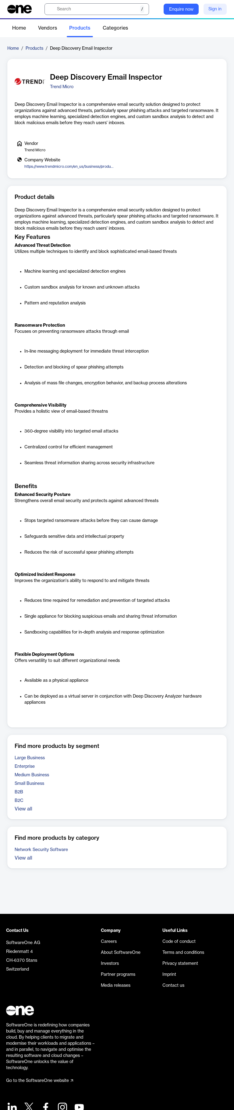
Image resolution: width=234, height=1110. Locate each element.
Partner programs (118, 974)
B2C (19, 801)
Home (19, 28)
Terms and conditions (183, 952)
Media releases (115, 985)
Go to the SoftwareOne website (39, 1081)
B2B (19, 792)
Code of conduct (179, 941)
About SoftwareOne (120, 952)
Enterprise (25, 766)
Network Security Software (41, 850)
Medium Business (32, 775)
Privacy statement (180, 963)
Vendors (47, 28)
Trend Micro (61, 87)
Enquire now (181, 9)
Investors (110, 963)
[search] (96, 9)
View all (23, 808)
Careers (109, 941)
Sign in (215, 9)
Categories (115, 28)
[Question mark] (155, 9)
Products (79, 28)
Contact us (173, 985)
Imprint (169, 974)
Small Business (29, 783)
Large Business (30, 758)
